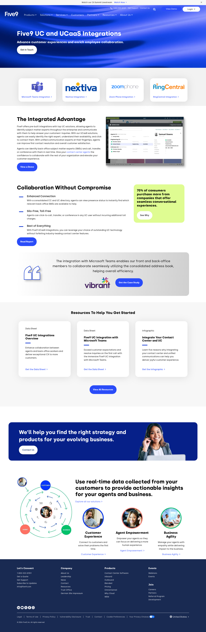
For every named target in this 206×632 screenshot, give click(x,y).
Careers (152, 589)
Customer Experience (92, 554)
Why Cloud (109, 593)
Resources (65, 587)
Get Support (133, 8)
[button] (201, 2)
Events (151, 576)
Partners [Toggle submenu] (92, 15)
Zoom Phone (122, 97)
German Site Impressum (72, 593)
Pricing (108, 587)
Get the (153, 369)
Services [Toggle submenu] (61, 15)
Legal (19, 617)
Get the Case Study (129, 282)
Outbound (109, 580)
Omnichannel (111, 590)
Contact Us (145, 8)
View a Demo (27, 167)
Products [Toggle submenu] (29, 15)
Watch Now (120, 2)
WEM (107, 597)
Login (190, 9)
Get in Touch (27, 50)
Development (154, 600)
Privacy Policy (49, 617)
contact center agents (78, 152)
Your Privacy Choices (139, 617)
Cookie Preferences (116, 617)
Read (26, 241)
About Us (65, 573)
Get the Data (36, 369)
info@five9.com (24, 587)
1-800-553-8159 (119, 8)
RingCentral (166, 97)
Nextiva (76, 97)
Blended (108, 583)
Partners (152, 593)
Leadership (66, 576)
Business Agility (170, 554)
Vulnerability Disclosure (70, 617)
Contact (28, 450)
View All (103, 389)
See (144, 215)
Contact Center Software (116, 573)
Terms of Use (32, 617)
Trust (88, 617)
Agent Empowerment (131, 550)
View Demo (171, 9)
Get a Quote (22, 576)
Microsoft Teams (37, 97)
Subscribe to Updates (27, 583)
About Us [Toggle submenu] (125, 15)
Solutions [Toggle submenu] (45, 15)
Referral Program (156, 596)
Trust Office (66, 590)
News (63, 580)
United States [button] (180, 617)
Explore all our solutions (87, 501)
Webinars (152, 573)
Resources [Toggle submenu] (109, 15)
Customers (77, 15)
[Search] (154, 9)
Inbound (108, 576)
